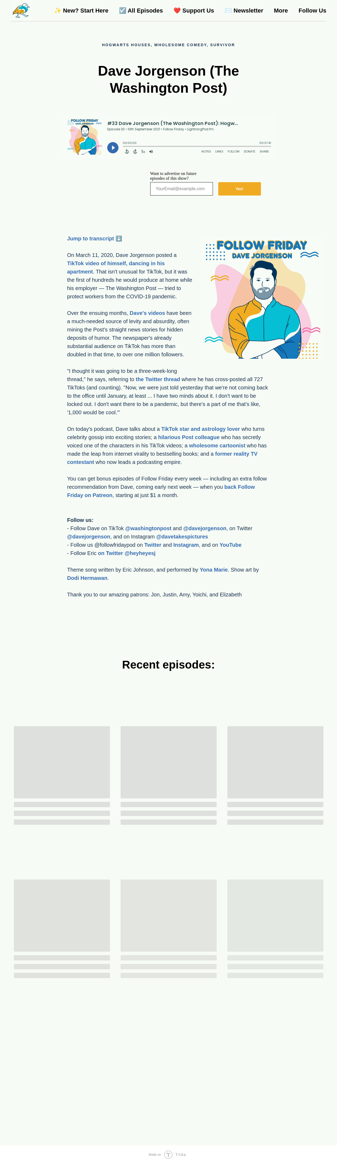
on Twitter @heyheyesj (127, 553)
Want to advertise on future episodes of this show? (173, 176)
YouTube (231, 545)
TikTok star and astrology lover (200, 429)
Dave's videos (147, 313)
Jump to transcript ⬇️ (94, 238)
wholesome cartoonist (217, 445)
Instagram (186, 545)
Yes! (239, 189)
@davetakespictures (182, 537)
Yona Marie (214, 570)
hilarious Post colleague (189, 437)
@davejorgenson (205, 528)
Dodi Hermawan (87, 578)
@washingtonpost (148, 528)
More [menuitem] (281, 10)
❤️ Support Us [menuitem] (193, 10)
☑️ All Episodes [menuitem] (141, 10)
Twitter (152, 545)
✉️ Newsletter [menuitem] (244, 10)
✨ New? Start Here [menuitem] (81, 10)
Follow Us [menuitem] (312, 10)
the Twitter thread (158, 379)
